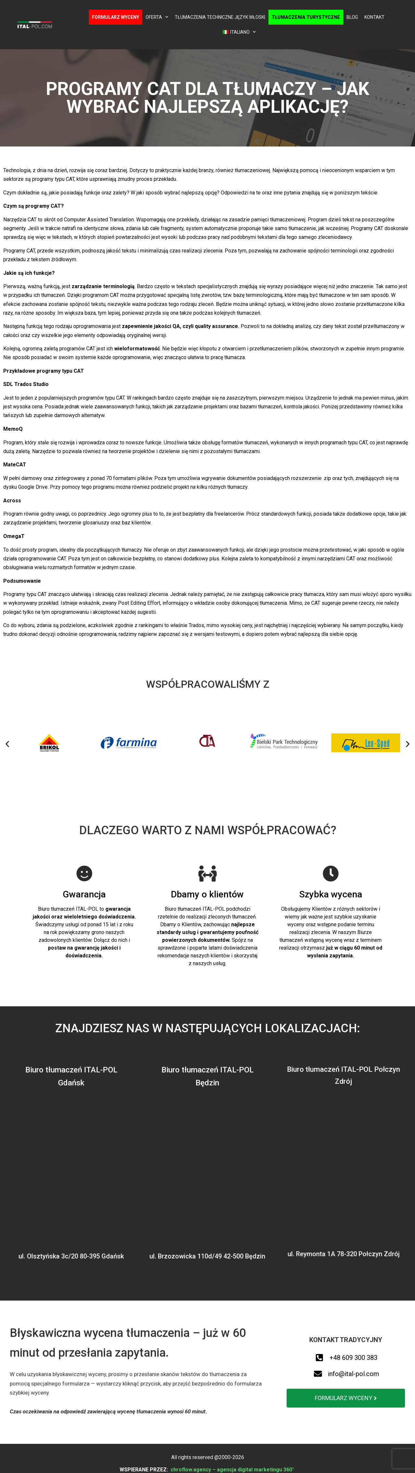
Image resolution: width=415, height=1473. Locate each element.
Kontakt (374, 17)
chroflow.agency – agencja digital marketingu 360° (233, 1470)
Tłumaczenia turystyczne (306, 17)
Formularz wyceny (115, 17)
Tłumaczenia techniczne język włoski (220, 17)
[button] (7, 744)
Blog (352, 17)
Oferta (157, 17)
